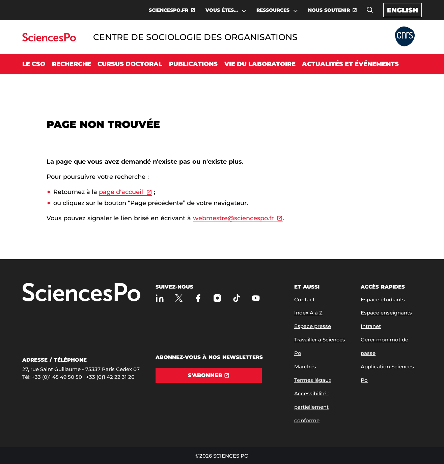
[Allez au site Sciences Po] (49, 39)
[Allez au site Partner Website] (405, 36)
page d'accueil (121, 192)
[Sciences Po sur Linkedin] (160, 298)
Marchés (305, 366)
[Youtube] (256, 298)
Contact (304, 299)
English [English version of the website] (402, 10)
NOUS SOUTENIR (329, 10)
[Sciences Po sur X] (179, 298)
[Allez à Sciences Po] (81, 293)
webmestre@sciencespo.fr (233, 218)
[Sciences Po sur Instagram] (217, 298)
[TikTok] (236, 298)
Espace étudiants (383, 299)
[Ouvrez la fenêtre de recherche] (369, 9)
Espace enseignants (386, 312)
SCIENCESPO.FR (168, 10)
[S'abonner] (209, 375)
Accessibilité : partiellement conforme (311, 407)
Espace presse (312, 326)
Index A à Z (308, 312)
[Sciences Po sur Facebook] (198, 298)
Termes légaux (312, 380)
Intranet (371, 326)
